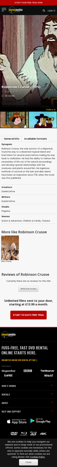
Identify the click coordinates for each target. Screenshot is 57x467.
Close (28, 462)
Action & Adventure (12, 220)
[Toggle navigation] (5, 9)
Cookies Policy (37, 457)
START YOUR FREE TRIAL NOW (28, 2)
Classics (46, 220)
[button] (43, 10)
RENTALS (27, 394)
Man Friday (6, 261)
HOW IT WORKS (27, 385)
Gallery (50, 109)
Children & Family (32, 220)
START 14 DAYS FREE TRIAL (28, 315)
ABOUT (27, 403)
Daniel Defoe (8, 191)
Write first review (29, 288)
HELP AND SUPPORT (27, 411)
